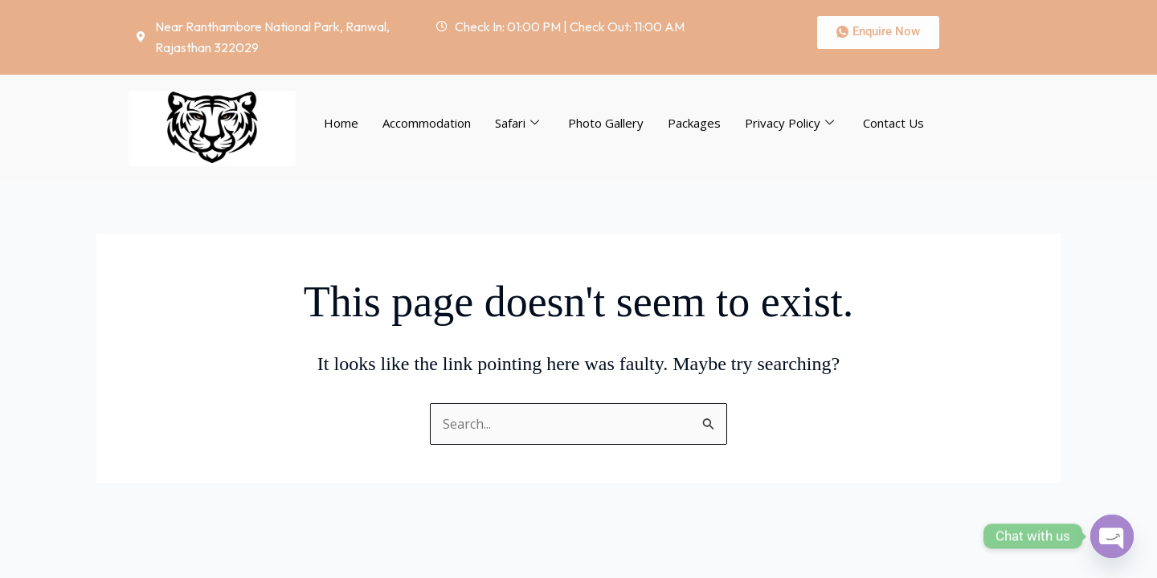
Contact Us (893, 123)
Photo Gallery (606, 123)
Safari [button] (517, 122)
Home (341, 123)
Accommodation (426, 123)
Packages (694, 123)
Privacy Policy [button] (789, 122)
